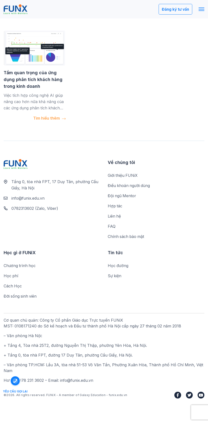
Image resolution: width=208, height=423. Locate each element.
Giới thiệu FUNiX (123, 175)
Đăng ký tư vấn (175, 9)
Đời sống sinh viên (20, 296)
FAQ (112, 226)
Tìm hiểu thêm (49, 118)
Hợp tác (115, 206)
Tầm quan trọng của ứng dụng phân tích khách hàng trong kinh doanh (33, 79)
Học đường (118, 266)
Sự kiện (115, 276)
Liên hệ (114, 216)
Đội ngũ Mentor (122, 196)
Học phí (11, 276)
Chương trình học (20, 266)
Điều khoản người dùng (129, 185)
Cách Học (13, 286)
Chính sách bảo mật (126, 236)
